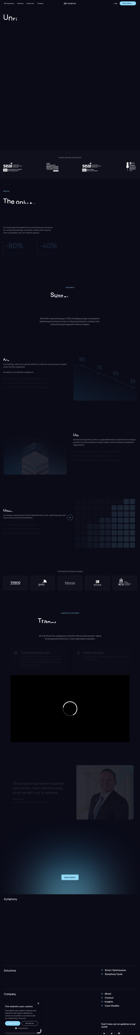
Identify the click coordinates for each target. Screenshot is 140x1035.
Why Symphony (9, 3)
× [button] (38, 1004)
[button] (20, 3)
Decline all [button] (29, 1023)
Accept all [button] (13, 1023)
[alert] (21, 1016)
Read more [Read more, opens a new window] (22, 1018)
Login (116, 3)
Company (40, 3)
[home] (70, 3)
